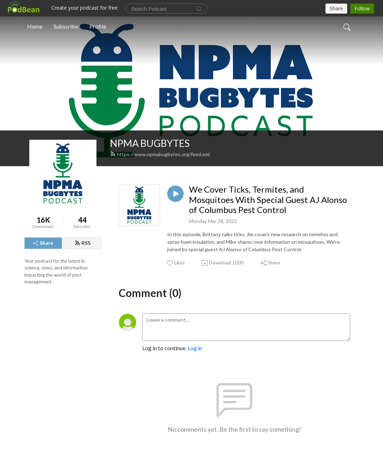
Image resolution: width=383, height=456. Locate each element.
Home (35, 26)
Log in (195, 348)
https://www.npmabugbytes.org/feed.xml (160, 154)
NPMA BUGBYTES (150, 143)
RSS (82, 243)
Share (43, 243)
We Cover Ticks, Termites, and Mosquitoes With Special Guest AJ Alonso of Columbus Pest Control (268, 199)
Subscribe (66, 26)
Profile (97, 26)
